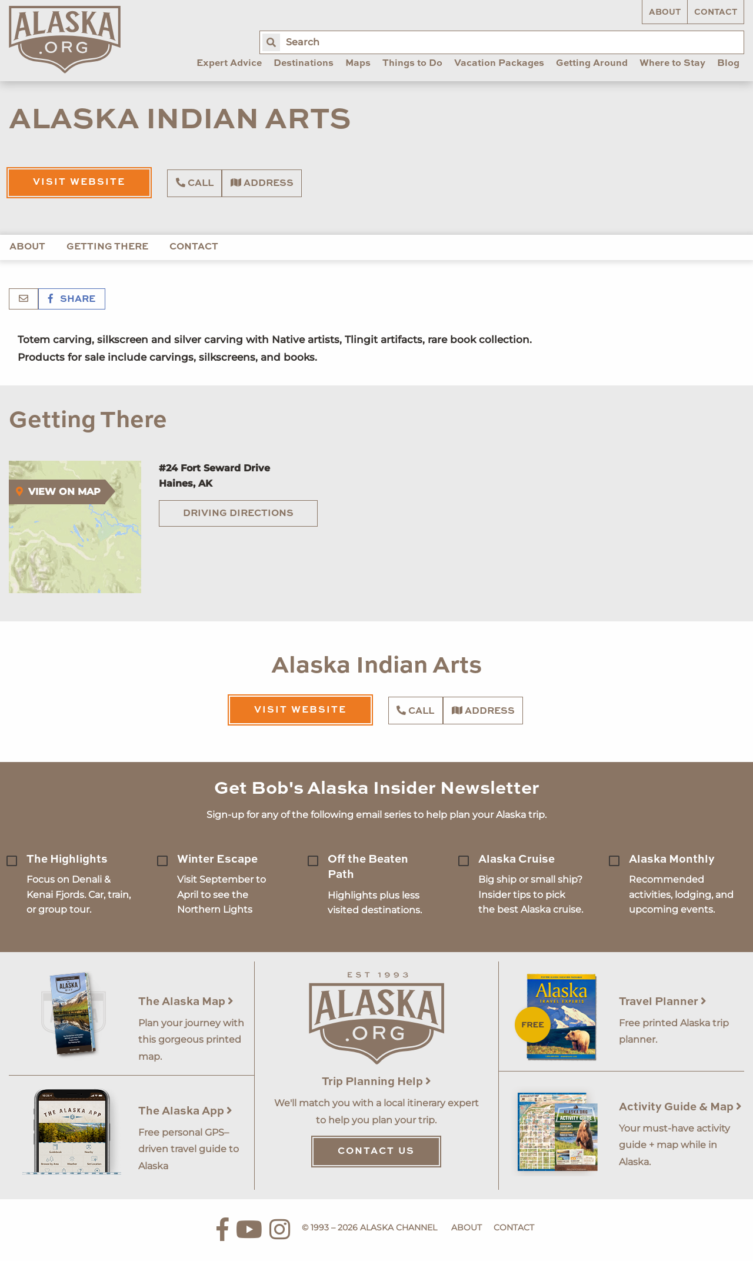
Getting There (107, 247)
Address (262, 183)
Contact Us (376, 1151)
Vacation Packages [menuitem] (499, 63)
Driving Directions (238, 513)
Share (71, 299)
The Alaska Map (186, 1001)
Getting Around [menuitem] (592, 63)
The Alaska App (185, 1111)
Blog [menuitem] (728, 63)
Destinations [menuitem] (304, 63)
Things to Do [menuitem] (412, 63)
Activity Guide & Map (680, 1107)
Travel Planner (663, 1001)
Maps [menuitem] (358, 63)
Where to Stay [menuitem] (672, 63)
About (665, 12)
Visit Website (79, 182)
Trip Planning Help (376, 1081)
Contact (715, 12)
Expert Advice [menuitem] (229, 63)
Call (195, 183)
